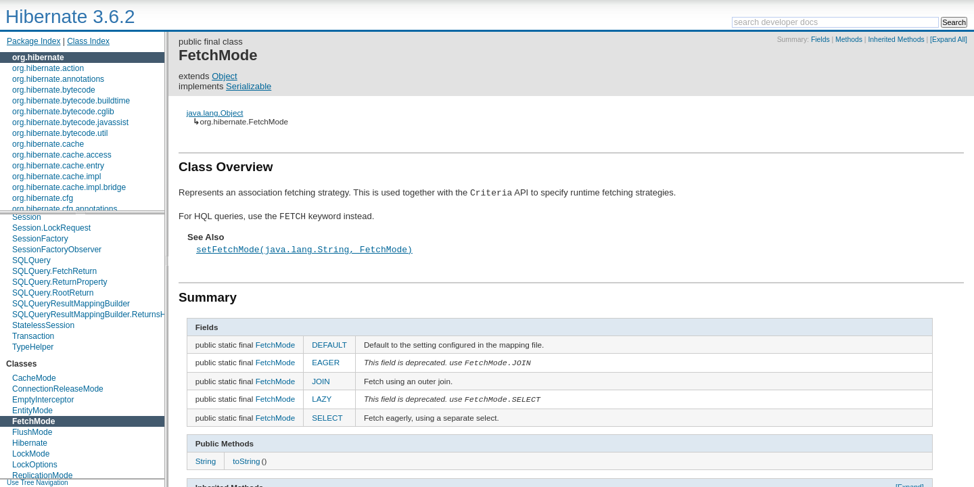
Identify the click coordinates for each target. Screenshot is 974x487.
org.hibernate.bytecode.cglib (63, 111)
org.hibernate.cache (48, 144)
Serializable (248, 86)
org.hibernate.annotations (58, 79)
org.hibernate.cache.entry (58, 165)
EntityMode (32, 410)
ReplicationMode (42, 475)
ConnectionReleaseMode (57, 389)
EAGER (326, 362)
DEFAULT (329, 344)
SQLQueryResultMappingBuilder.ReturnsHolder (98, 314)
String (205, 462)
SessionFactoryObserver (56, 249)
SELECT (327, 419)
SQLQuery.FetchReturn (54, 271)
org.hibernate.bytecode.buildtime (71, 101)
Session (26, 217)
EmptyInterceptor (43, 399)
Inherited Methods (896, 39)
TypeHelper (32, 347)
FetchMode (33, 421)
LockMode (30, 454)
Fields (820, 39)
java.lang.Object (215, 112)
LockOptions (34, 464)
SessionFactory (40, 239)
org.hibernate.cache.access (62, 155)
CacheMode (34, 378)
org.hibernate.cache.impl (56, 176)
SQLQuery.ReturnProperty (60, 282)
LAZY (321, 399)
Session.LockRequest (51, 228)
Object (224, 76)
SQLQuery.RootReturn (53, 293)
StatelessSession (43, 325)
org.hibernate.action (48, 68)
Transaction (33, 336)
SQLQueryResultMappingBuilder (71, 303)
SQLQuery (31, 260)
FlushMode (32, 432)
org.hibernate (38, 57)
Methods (848, 39)
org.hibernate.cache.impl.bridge (69, 187)
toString (246, 462)
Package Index (33, 41)
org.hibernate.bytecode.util (60, 133)
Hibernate (29, 443)
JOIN (321, 381)
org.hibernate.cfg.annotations (64, 209)
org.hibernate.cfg (42, 198)
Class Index (88, 41)
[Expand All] (948, 39)
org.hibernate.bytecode (53, 90)
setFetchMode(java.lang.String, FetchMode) (304, 249)
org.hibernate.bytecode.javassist (70, 122)
